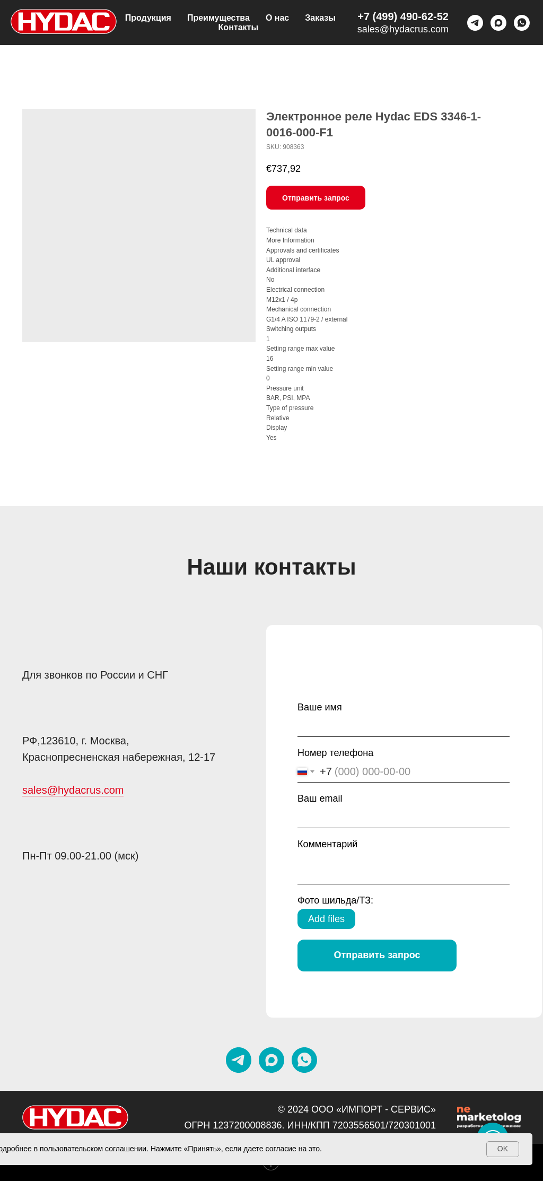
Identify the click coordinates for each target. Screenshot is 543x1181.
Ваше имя (319, 707)
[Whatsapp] (522, 23)
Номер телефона (335, 753)
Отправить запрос (377, 955)
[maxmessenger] (498, 23)
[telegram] (475, 23)
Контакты (238, 27)
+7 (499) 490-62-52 (403, 16)
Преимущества (218, 17)
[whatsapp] (304, 1060)
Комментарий (327, 844)
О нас (277, 17)
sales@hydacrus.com (403, 29)
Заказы (320, 17)
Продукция (148, 17)
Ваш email (319, 798)
